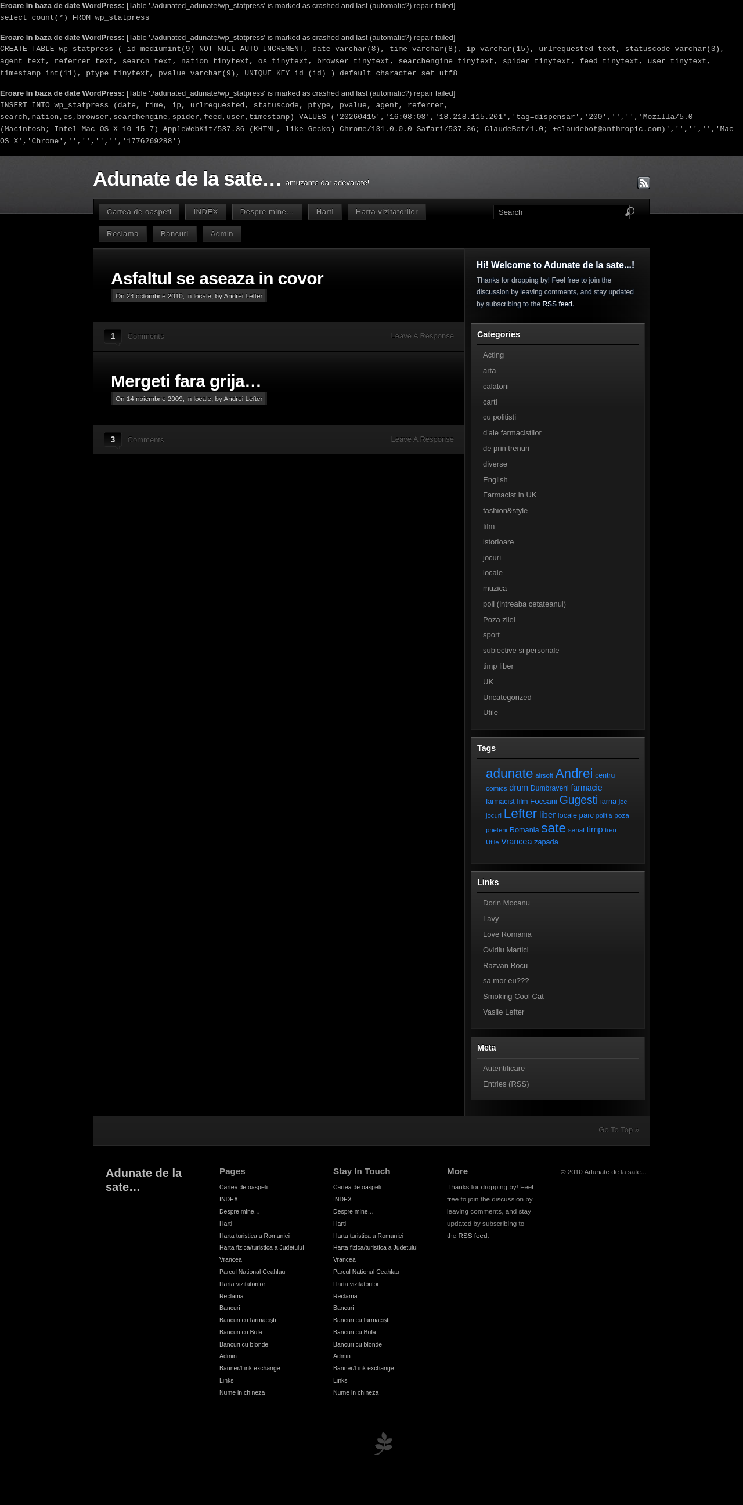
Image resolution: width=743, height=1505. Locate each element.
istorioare (498, 541)
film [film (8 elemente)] (522, 801)
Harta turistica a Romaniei (254, 1235)
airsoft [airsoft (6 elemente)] (544, 775)
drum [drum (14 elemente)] (518, 787)
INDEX (205, 211)
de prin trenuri (506, 448)
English (495, 479)
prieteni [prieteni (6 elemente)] (496, 830)
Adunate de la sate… (187, 178)
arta (489, 370)
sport (491, 634)
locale (203, 295)
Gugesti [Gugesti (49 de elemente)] (579, 800)
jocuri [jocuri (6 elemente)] (494, 815)
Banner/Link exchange (249, 1368)
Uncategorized (507, 697)
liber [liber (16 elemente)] (547, 815)
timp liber (498, 666)
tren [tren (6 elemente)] (610, 830)
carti (490, 402)
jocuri (492, 557)
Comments (146, 336)
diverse (495, 464)
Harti (325, 211)
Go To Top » (618, 1129)
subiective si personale (521, 650)
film (489, 526)
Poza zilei (499, 619)
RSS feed (557, 304)
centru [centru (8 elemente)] (605, 775)
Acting (493, 355)
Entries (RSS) (506, 1084)
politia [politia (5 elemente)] (604, 815)
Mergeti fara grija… (186, 381)
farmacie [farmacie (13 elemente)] (586, 787)
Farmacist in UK (509, 494)
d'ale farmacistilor (512, 432)
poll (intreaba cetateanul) (524, 604)
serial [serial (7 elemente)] (576, 829)
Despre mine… (267, 211)
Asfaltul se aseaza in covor (217, 278)
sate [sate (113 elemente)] (553, 827)
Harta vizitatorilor (387, 211)
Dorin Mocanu (506, 902)
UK (488, 681)
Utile (490, 712)
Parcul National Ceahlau (252, 1271)
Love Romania (507, 934)
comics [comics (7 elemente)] (496, 788)
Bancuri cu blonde (243, 1344)
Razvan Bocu (505, 965)
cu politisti (499, 417)
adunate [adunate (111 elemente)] (509, 773)
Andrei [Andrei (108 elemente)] (574, 773)
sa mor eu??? (506, 980)
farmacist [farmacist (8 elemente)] (500, 801)
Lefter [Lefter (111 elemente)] (521, 813)
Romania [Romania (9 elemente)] (524, 829)
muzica (495, 588)
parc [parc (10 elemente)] (586, 815)
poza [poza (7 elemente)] (621, 815)
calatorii (496, 386)
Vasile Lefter (503, 1012)
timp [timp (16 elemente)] (595, 829)
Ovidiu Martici (506, 949)
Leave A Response (422, 335)
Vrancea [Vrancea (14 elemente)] (516, 841)
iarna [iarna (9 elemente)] (608, 801)
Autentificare (504, 1068)
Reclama (123, 233)
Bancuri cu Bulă (240, 1332)
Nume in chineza (242, 1392)
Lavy (491, 918)
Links (226, 1380)
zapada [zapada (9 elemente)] (546, 842)
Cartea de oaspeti (139, 211)
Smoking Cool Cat (513, 996)
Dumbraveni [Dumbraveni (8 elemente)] (550, 788)
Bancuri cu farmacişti (247, 1319)
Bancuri (175, 233)
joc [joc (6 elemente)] (623, 801)
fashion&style (505, 510)
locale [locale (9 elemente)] (567, 815)
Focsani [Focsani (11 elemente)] (543, 801)
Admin (222, 233)
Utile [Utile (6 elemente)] (492, 842)
